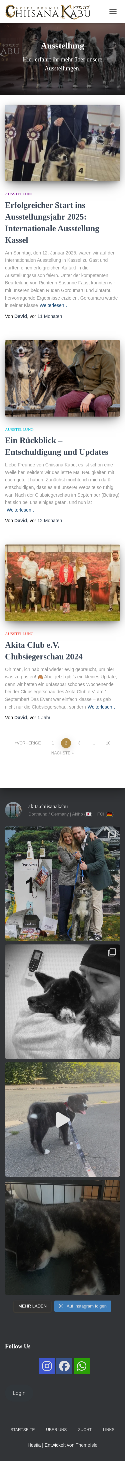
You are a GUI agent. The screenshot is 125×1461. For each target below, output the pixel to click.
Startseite (23, 1429)
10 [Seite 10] (108, 743)
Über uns (56, 1429)
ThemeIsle (86, 1445)
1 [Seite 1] (53, 743)
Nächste (60, 753)
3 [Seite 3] (79, 743)
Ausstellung (19, 194)
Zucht (85, 1429)
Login (19, 1393)
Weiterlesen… (54, 305)
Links (109, 1429)
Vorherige (29, 743)
